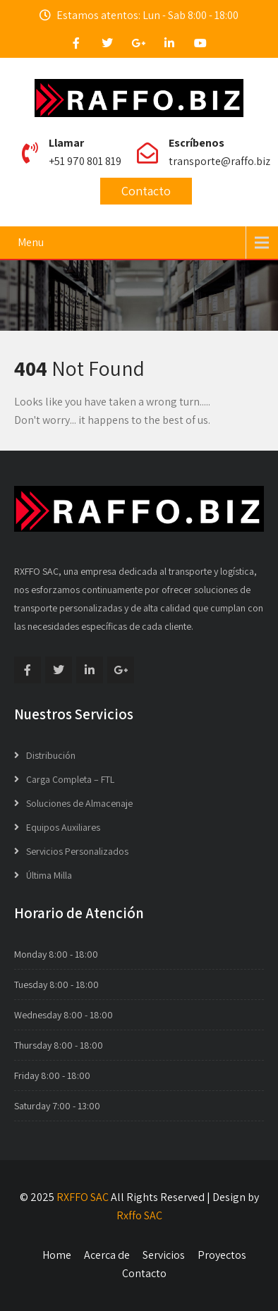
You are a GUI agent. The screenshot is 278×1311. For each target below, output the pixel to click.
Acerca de (107, 1255)
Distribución (50, 755)
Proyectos (222, 1255)
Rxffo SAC (139, 1215)
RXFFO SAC (82, 1197)
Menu (31, 242)
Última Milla (49, 875)
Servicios (164, 1255)
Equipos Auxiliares (63, 827)
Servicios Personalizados (77, 851)
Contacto (146, 191)
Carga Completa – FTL (70, 779)
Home (56, 1255)
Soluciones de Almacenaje (79, 803)
